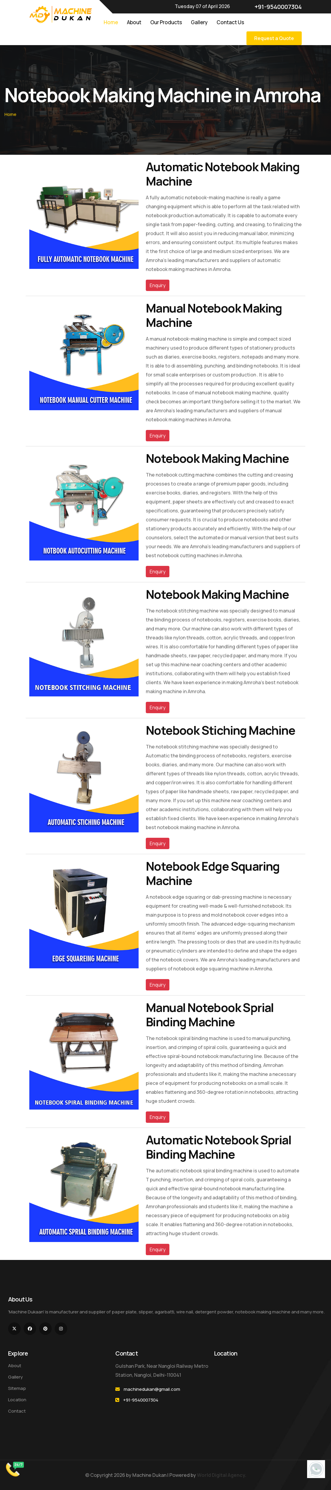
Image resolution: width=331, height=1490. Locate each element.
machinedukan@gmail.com (152, 1389)
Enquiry (158, 285)
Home (111, 22)
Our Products (166, 22)
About (134, 22)
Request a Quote (274, 38)
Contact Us (230, 22)
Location (17, 1399)
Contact (17, 1411)
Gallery (199, 22)
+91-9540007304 (275, 7)
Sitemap (17, 1388)
